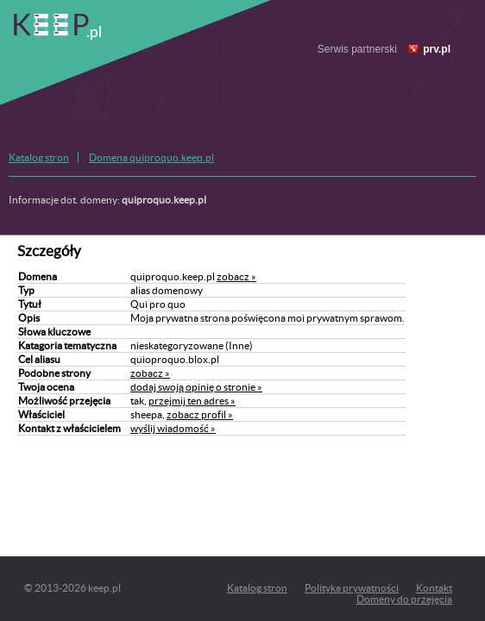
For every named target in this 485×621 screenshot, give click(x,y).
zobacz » (236, 276)
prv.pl (436, 49)
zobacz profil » (200, 414)
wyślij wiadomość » (173, 428)
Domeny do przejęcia (404, 599)
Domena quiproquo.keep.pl (151, 157)
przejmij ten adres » (192, 400)
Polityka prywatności (352, 587)
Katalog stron (39, 157)
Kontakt (434, 587)
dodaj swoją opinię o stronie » (196, 386)
